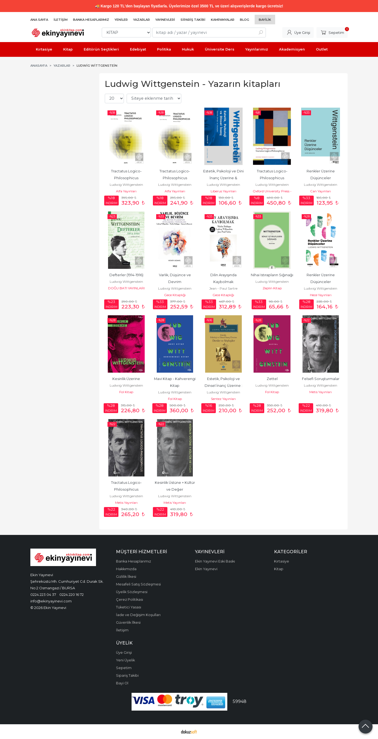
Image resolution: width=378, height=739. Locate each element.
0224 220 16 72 (71, 594)
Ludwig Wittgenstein (126, 184)
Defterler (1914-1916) (126, 275)
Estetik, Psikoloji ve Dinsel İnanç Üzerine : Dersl (224, 385)
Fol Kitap (126, 392)
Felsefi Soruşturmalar (320, 379)
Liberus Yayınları (223, 191)
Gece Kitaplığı (175, 295)
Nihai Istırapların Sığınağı (272, 275)
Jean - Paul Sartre (223, 288)
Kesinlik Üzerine (126, 379)
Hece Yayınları (321, 295)
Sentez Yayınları (223, 399)
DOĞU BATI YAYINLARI (126, 288)
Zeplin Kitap (272, 288)
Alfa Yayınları (126, 191)
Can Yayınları (320, 191)
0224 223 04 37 (43, 594)
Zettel (272, 379)
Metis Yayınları (320, 392)
